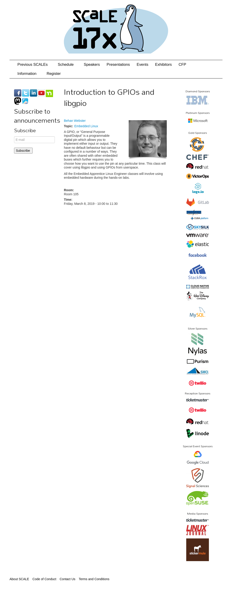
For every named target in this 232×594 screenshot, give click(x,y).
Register (54, 73)
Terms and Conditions (94, 579)
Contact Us (67, 579)
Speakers (92, 64)
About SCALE (19, 579)
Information (28, 73)
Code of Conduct (44, 579)
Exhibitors (163, 64)
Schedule (67, 64)
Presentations (118, 64)
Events (142, 64)
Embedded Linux (86, 126)
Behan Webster (75, 120)
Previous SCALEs (34, 64)
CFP (182, 64)
